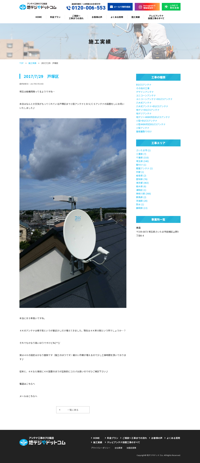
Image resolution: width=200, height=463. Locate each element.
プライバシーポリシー (100, 447)
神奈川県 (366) (143, 193)
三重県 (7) (141, 154)
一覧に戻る (68, 409)
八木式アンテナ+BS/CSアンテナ (152, 106)
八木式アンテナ (144, 102)
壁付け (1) (141, 164)
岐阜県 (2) (141, 175)
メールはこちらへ (28, 396)
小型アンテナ (142, 127)
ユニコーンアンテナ (146, 95)
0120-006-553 (86, 8)
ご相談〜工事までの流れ (76, 17)
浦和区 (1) (141, 190)
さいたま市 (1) (143, 150)
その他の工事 (142, 88)
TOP (21, 63)
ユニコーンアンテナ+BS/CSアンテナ (154, 99)
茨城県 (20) (142, 200)
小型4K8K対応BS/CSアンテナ (151, 124)
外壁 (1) (140, 172)
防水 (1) (140, 204)
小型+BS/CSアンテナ (146, 120)
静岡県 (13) (142, 208)
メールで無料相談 (120, 6)
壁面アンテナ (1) (144, 168)
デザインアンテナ (145, 91)
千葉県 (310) (142, 157)
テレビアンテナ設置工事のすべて (156, 17)
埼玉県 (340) (142, 161)
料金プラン (55, 17)
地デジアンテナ (144, 113)
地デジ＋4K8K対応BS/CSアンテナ (153, 117)
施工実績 (135, 17)
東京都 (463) (142, 182)
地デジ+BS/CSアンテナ (147, 109)
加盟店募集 (131, 447)
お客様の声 (97, 17)
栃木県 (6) (141, 186)
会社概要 (118, 447)
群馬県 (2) (141, 197)
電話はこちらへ (27, 383)
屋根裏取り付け (144, 131)
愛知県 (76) (142, 179)
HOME (39, 17)
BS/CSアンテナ (143, 84)
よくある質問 (117, 17)
